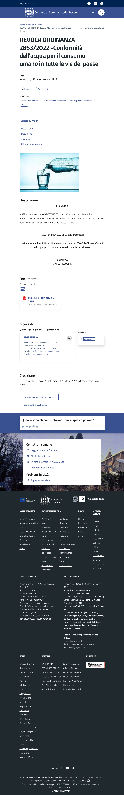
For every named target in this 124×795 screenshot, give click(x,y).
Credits (23, 744)
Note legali (24, 735)
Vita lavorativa (65, 565)
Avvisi (39, 24)
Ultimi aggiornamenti (29, 748)
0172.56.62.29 (29, 593)
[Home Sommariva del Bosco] (52, 12)
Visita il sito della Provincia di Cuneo (78, 676)
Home (22, 24)
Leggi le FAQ (25, 693)
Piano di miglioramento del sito (27, 685)
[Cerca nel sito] (101, 12)
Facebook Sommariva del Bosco (55, 680)
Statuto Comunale (28, 727)
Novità (31, 24)
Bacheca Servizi (26, 723)
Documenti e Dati (27, 531)
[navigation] (5, 12)
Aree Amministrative (29, 523)
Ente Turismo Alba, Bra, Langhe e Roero (59, 685)
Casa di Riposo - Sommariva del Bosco (80, 663)
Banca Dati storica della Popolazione (79, 689)
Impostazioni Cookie (28, 740)
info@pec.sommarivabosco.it (35, 353)
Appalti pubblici (48, 540)
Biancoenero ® (84, 784)
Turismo (62, 561)
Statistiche (24, 752)
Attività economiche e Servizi (98, 555)
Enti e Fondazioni (27, 535)
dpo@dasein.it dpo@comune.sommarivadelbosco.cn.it (81, 642)
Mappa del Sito (26, 757)
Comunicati (83, 527)
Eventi (96, 521)
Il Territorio (97, 530)
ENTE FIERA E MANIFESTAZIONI (56, 672)
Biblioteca (82, 523)
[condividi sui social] (26, 89)
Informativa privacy (28, 731)
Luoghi (96, 525)
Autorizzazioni (48, 544)
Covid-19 (82, 531)
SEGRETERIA (30, 337)
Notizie (81, 518)
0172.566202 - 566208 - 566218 (49, 348)
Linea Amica (68, 685)
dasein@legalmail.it (76, 647)
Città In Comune (79, 780)
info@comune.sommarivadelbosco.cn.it (47, 351)
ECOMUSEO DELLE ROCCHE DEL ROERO (60, 668)
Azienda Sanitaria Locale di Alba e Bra (79, 668)
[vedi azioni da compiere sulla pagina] (41, 89)
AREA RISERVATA (60, 790)
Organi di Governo (27, 518)
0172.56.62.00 (29, 590)
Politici (22, 548)
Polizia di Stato (48, 689)
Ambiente (46, 527)
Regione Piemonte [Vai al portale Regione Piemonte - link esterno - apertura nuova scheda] (27, 3)
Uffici (22, 527)
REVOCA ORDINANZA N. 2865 (41, 299)
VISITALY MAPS (48, 663)
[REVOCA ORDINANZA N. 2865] (25, 298)
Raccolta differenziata (51, 676)
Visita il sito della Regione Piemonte (78, 672)
